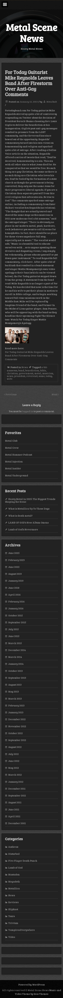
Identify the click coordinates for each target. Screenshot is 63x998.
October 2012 (15, 733)
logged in (27, 411)
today (49, 376)
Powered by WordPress (31, 984)
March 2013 (15, 698)
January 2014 (15, 663)
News (24, 367)
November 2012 (17, 726)
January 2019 (15, 580)
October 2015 (15, 615)
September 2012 (17, 740)
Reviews (13, 902)
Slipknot (13, 909)
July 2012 (13, 754)
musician (47, 373)
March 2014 (15, 657)
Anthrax (13, 846)
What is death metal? (20, 515)
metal (37, 373)
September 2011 (17, 795)
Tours (11, 916)
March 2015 (15, 643)
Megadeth (14, 881)
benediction (32, 370)
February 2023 (16, 560)
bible (43, 370)
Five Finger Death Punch (22, 860)
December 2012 (17, 719)
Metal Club (11, 440)
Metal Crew (12, 447)
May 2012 (13, 767)
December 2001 (17, 823)
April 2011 (14, 816)
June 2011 (13, 809)
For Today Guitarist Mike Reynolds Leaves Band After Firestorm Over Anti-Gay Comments (29, 355)
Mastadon (14, 874)
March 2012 (15, 774)
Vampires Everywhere (21, 930)
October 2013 (15, 670)
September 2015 (17, 622)
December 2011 (16, 788)
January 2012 (15, 781)
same (42, 376)
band (21, 370)
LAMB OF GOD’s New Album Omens (28, 522)
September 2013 (17, 677)
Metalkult (51, 101)
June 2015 (13, 636)
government (26, 373)
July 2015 (13, 629)
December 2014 (17, 650)
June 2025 (13, 553)
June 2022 (13, 567)
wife (9, 378)
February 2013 (16, 705)
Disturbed (13, 853)
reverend (31, 376)
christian (12, 373)
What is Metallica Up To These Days (28, 508)
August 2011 (14, 802)
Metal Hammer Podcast (18, 454)
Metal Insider (13, 468)
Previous (11, 394)
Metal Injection (14, 461)
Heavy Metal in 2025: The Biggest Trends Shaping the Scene (30, 500)
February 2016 (16, 601)
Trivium (13, 923)
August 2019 (15, 573)
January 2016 (15, 608)
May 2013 (13, 691)
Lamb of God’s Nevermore (23, 529)
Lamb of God (15, 867)
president (19, 376)
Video (11, 937)
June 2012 (13, 761)
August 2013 (15, 684)
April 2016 (14, 594)
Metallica (14, 888)
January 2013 (15, 712)
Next (55, 394)
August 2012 (15, 747)
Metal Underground (16, 475)
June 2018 (13, 587)
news (10, 376)
